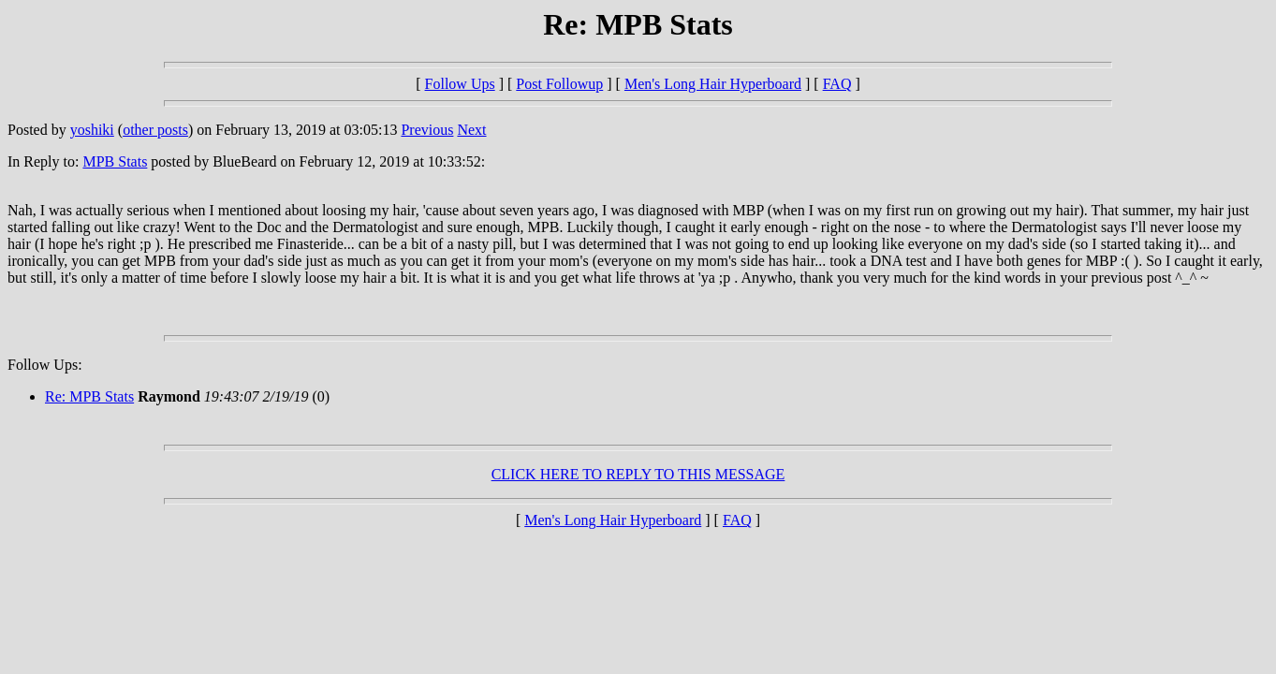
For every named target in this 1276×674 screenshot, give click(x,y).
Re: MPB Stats (89, 396)
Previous (427, 130)
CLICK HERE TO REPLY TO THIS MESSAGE (638, 474)
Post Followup (559, 84)
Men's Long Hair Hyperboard (712, 84)
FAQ (837, 84)
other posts (155, 130)
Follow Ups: (44, 365)
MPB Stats (114, 161)
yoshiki (92, 130)
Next (471, 130)
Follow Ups (460, 84)
